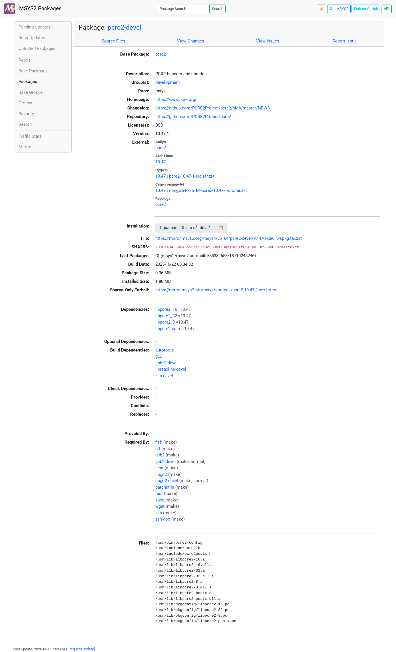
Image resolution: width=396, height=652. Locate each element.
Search (217, 9)
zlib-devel (164, 375)
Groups (25, 102)
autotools (164, 350)
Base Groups (31, 92)
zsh (158, 512)
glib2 (159, 455)
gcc (158, 356)
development (167, 82)
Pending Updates (35, 27)
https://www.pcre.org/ (176, 99)
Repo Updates (32, 37)
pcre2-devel (124, 27)
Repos (25, 60)
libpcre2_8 (165, 322)
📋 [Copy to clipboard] (221, 228)
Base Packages (33, 71)
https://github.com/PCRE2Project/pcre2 (193, 116)
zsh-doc (162, 519)
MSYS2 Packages (33, 8)
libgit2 (161, 474)
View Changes (190, 41)
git (157, 448)
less (159, 467)
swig (159, 500)
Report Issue (345, 41)
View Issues (267, 41)
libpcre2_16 (166, 309)
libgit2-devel (166, 480)
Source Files (113, 41)
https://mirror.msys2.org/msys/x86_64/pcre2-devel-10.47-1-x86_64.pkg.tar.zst (228, 238)
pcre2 (160, 54)
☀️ (321, 9)
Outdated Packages (37, 48)
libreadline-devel (170, 369)
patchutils (164, 487)
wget (159, 506)
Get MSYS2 (339, 9)
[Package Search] (183, 9)
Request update (81, 649)
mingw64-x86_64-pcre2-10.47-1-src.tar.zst (208, 190)
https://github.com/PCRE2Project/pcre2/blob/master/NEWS (212, 108)
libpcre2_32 (166, 315)
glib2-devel (165, 461)
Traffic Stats (30, 136)
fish (158, 442)
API (386, 9)
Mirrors (26, 146)
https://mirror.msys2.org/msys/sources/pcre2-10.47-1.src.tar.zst (216, 290)
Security (26, 113)
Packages (28, 81)
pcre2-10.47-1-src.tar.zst (191, 176)
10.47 (160, 161)
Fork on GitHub (366, 9)
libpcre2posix (168, 328)
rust (159, 493)
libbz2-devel (166, 362)
